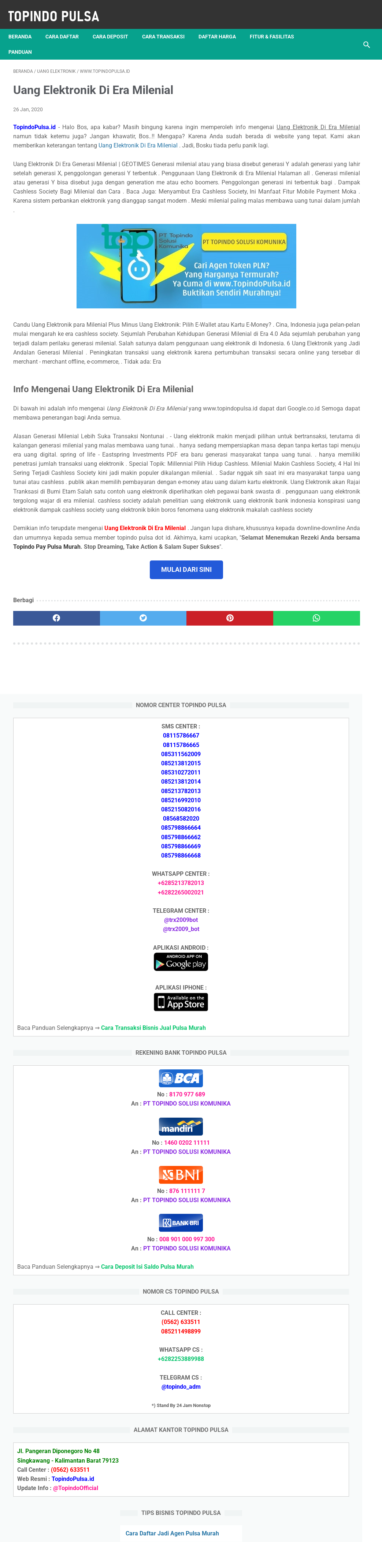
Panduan (25, 41)
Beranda (24, 25)
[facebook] (43, 731)
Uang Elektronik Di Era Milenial (143, 148)
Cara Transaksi (168, 25)
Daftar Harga (222, 25)
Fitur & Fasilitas (277, 25)
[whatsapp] (221, 731)
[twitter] (102, 731)
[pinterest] (161, 731)
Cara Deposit (115, 25)
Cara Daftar (67, 25)
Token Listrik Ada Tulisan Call (321, 1098)
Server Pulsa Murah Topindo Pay (166, 1531)
